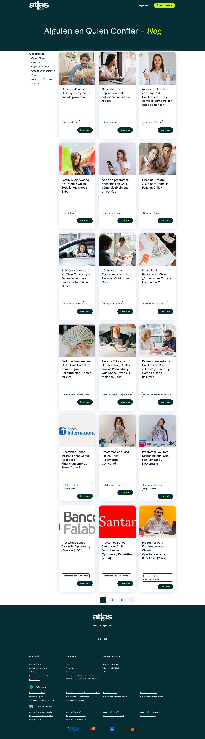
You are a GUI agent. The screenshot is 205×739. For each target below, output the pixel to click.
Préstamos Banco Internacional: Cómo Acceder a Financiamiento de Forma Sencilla (75, 459)
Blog (67, 664)
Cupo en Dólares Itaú (148, 716)
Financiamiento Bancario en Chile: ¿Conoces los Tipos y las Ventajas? (156, 276)
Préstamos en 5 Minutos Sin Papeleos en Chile (83, 693)
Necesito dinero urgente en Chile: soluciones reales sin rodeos (116, 95)
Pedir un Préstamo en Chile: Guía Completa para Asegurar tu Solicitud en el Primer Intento (76, 369)
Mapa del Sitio (34, 680)
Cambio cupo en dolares (38, 668)
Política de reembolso (110, 672)
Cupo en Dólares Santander (76, 719)
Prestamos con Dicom (37, 693)
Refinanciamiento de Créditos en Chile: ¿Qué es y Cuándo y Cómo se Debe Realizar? (156, 369)
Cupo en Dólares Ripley (37, 719)
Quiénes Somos (71, 668)
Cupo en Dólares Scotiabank (113, 716)
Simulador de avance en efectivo (115, 697)
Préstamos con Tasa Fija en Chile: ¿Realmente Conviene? (115, 457)
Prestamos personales (148, 693)
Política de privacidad (110, 668)
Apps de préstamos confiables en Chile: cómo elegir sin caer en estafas (115, 185)
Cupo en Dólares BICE (111, 712)
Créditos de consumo (37, 672)
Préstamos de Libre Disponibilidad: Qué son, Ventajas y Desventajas (155, 457)
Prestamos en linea (110, 693)
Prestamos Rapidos (36, 697)
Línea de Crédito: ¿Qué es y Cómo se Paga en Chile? (155, 183)
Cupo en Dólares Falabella (76, 716)
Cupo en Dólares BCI (73, 712)
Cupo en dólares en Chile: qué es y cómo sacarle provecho (76, 93)
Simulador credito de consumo (77, 697)
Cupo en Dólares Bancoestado (40, 712)
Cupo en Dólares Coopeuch (150, 712)
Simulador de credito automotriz (152, 697)
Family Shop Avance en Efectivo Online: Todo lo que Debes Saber (75, 185)
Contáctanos (71, 672)
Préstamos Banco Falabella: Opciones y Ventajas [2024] (76, 546)
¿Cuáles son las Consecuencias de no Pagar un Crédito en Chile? (116, 276)
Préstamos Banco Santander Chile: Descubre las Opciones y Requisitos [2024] (117, 550)
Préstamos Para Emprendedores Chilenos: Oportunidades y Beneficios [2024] (154, 550)
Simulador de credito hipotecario (41, 701)
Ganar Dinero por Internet (38, 676)
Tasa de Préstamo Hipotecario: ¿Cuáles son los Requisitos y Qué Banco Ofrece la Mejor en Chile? (116, 369)
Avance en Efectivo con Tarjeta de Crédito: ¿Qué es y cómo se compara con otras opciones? (157, 97)
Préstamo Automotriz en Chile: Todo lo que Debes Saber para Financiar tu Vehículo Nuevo (76, 278)
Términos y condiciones (111, 664)
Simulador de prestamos (75, 701)
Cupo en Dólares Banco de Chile (41, 716)
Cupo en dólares (35, 664)
